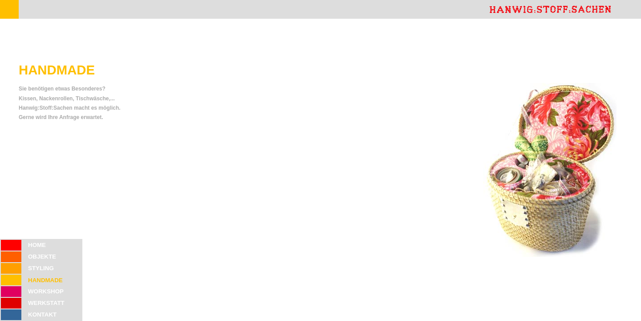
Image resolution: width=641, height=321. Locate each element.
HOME (37, 245)
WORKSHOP (46, 291)
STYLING (41, 268)
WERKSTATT (46, 303)
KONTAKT (42, 314)
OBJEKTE (42, 256)
